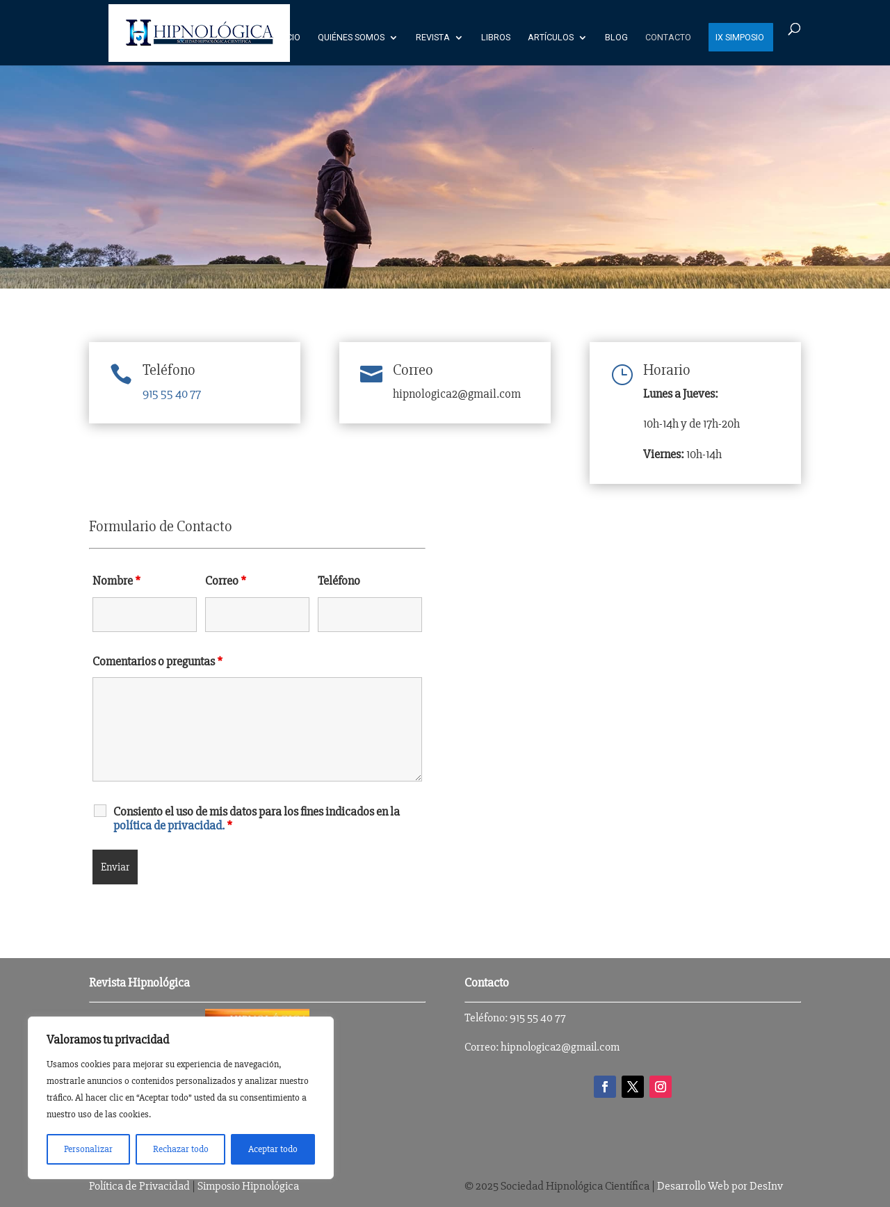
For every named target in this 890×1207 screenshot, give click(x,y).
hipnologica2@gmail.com (560, 1046)
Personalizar (88, 1149)
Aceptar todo (273, 1149)
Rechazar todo (181, 1149)
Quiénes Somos (351, 37)
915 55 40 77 (172, 393)
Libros (495, 37)
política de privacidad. (169, 825)
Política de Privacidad (139, 1185)
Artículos (551, 37)
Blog (616, 37)
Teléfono (169, 370)
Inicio (288, 37)
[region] (181, 1097)
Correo (225, 580)
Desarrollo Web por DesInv (720, 1185)
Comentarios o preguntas (157, 661)
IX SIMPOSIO (739, 37)
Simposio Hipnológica (248, 1185)
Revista (433, 37)
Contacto (668, 37)
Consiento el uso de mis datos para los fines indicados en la (256, 818)
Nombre (116, 580)
